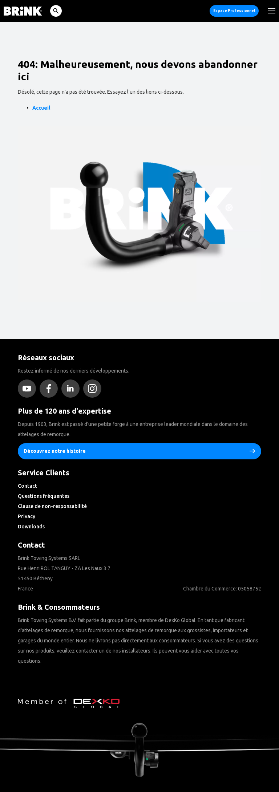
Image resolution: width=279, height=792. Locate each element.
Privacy (26, 516)
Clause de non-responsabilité (52, 506)
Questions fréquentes (43, 496)
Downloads (31, 526)
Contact (27, 486)
